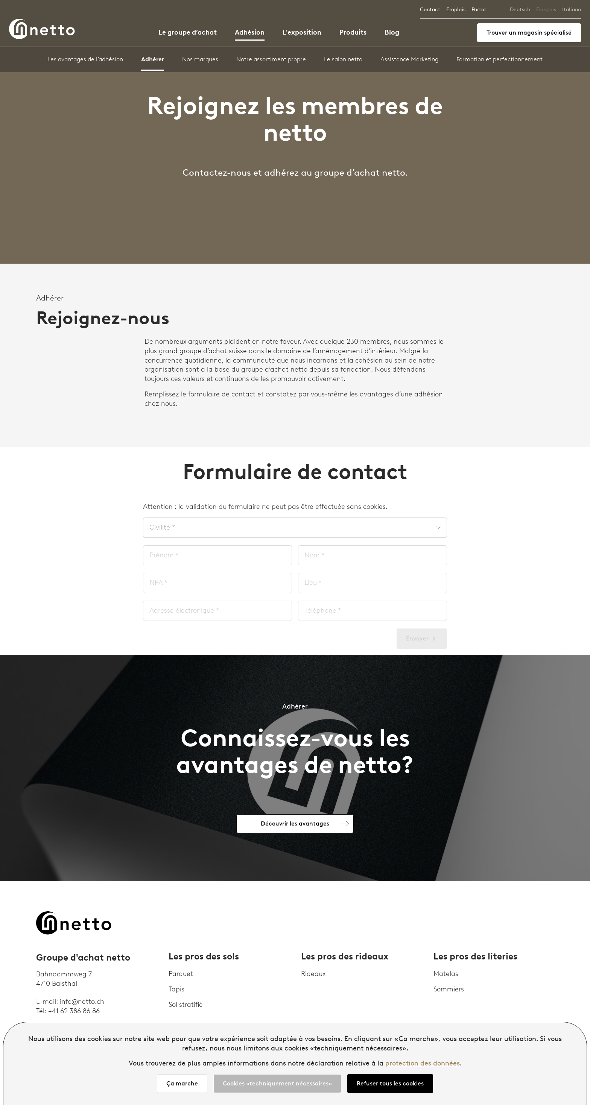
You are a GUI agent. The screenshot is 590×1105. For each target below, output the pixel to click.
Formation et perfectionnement (499, 59)
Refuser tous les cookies (390, 1083)
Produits (352, 32)
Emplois (455, 9)
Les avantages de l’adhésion (85, 59)
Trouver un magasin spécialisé (529, 32)
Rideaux (313, 974)
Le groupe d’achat (187, 32)
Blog (392, 32)
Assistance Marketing (409, 59)
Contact (430, 9)
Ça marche (182, 1083)
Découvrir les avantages (295, 823)
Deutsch (520, 9)
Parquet (181, 974)
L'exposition (302, 32)
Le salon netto (343, 59)
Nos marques (200, 59)
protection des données (422, 1063)
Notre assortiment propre (271, 59)
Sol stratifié (186, 1004)
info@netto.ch (82, 1001)
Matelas (445, 974)
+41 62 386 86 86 (74, 1011)
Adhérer (152, 59)
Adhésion (250, 32)
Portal (478, 9)
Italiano (571, 9)
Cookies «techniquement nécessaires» (277, 1083)
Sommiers (448, 989)
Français (546, 9)
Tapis (176, 989)
